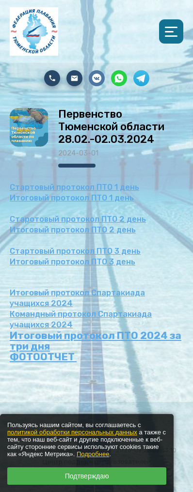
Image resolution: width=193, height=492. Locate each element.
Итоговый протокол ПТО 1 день (72, 197)
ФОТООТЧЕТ (43, 357)
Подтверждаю (87, 476)
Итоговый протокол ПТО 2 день (73, 229)
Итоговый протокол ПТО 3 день (72, 261)
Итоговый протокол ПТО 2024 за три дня (95, 340)
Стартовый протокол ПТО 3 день (75, 251)
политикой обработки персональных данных (72, 432)
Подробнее (93, 454)
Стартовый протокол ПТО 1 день (74, 187)
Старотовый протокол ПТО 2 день (78, 219)
